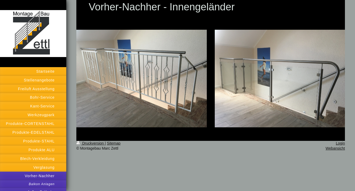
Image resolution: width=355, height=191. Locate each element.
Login (340, 143)
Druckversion (90, 143)
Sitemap (113, 143)
